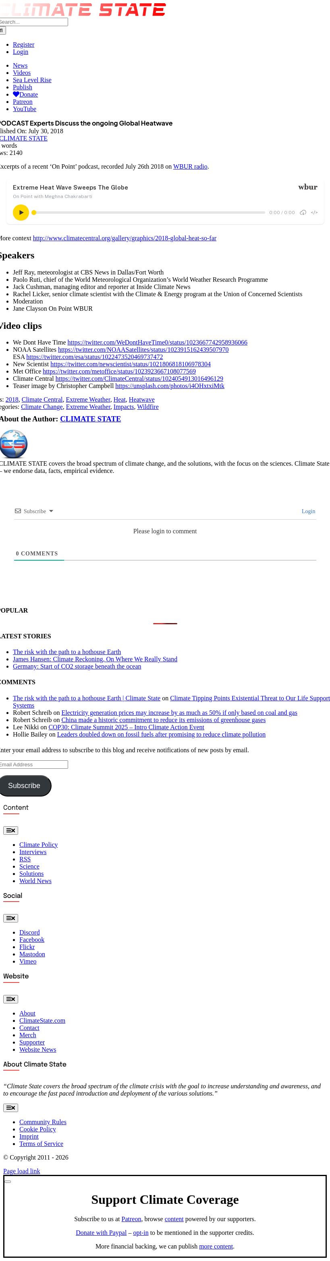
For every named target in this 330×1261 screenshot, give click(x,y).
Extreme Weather (88, 399)
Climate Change (42, 406)
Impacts (124, 406)
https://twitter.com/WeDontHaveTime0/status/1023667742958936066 (158, 342)
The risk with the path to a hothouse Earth (67, 651)
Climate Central (42, 399)
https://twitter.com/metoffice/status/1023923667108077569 (119, 371)
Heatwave (142, 399)
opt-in (140, 1232)
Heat (120, 399)
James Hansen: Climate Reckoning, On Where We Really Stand (95, 659)
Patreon (131, 1219)
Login (308, 511)
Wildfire (148, 406)
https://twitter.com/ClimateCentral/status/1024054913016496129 (139, 378)
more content (216, 1246)
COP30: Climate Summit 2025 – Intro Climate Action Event (126, 727)
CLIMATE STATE (90, 419)
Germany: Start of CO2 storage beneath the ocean (77, 666)
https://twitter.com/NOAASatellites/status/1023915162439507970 (143, 349)
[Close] (7, 1182)
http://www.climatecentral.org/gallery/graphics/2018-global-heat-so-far (124, 238)
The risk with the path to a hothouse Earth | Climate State (86, 698)
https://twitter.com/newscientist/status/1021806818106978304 (130, 364)
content (174, 1219)
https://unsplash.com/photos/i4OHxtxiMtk (169, 385)
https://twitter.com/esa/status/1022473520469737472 (94, 356)
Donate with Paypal (101, 1232)
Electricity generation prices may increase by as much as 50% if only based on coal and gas (179, 712)
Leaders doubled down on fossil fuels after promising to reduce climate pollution (161, 734)
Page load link (21, 1171)
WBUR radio (190, 166)
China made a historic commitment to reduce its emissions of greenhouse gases (163, 719)
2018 (12, 399)
